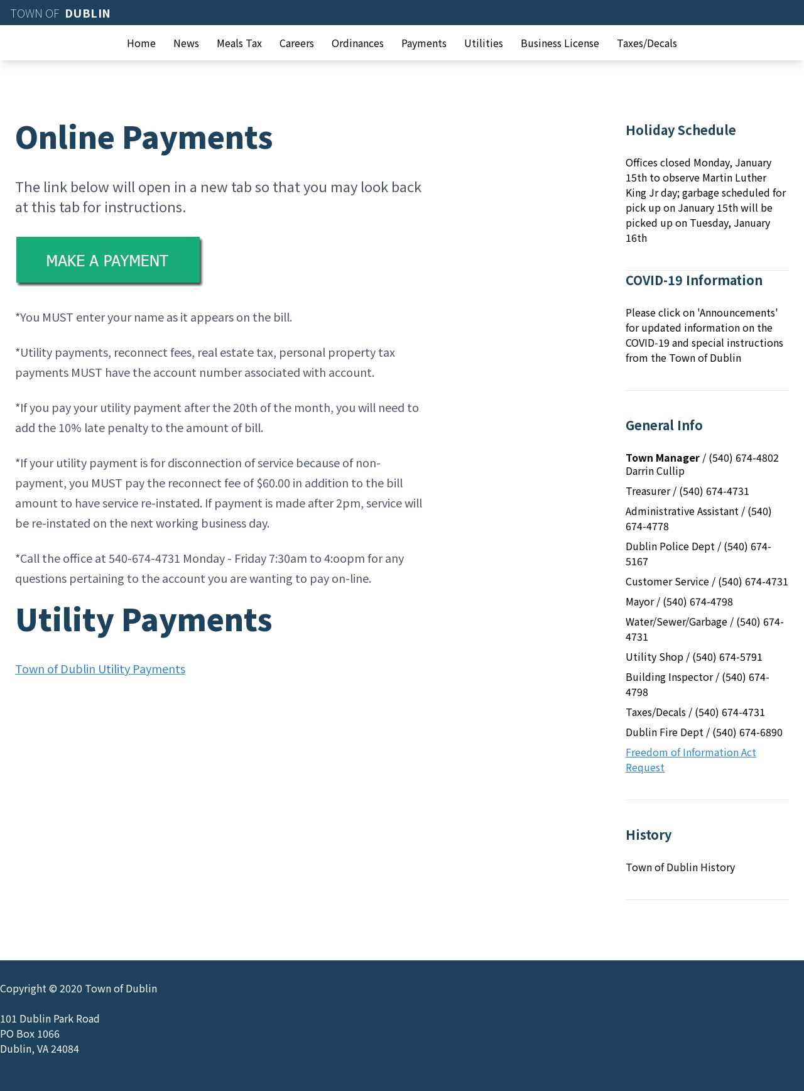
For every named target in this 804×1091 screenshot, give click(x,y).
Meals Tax (239, 42)
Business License (560, 42)
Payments (424, 42)
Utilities (483, 42)
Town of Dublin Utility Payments (100, 668)
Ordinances (358, 42)
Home (141, 42)
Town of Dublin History (680, 866)
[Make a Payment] (219, 261)
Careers (297, 42)
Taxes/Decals (647, 42)
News (186, 42)
